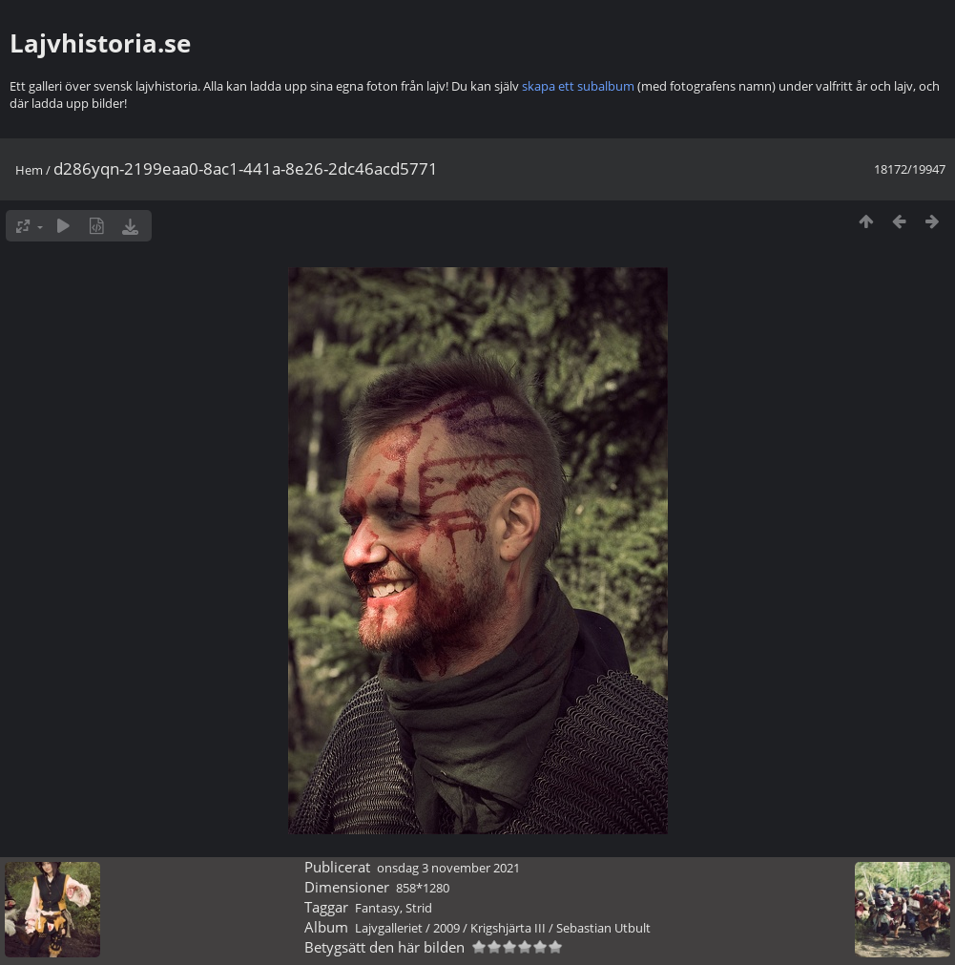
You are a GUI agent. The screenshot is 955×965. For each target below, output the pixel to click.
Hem (29, 169)
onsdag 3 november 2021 (448, 867)
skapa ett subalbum (578, 85)
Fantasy (377, 907)
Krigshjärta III (508, 927)
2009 (446, 927)
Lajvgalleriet (389, 927)
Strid (418, 907)
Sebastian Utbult (603, 927)
